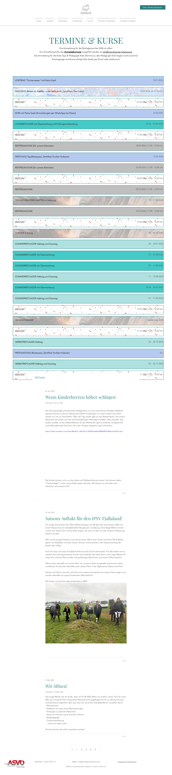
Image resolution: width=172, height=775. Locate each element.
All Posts (39, 377)
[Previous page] (72, 750)
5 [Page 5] (95, 749)
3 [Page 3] (86, 749)
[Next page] (100, 750)
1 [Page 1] (76, 749)
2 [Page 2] (81, 749)
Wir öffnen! (56, 686)
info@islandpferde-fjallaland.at (117, 52)
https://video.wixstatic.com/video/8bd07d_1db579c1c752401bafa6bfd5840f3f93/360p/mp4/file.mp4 (83, 431)
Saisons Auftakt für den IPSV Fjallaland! (83, 518)
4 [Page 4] (90, 749)
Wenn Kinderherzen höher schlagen (80, 397)
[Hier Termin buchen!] (152, 7)
